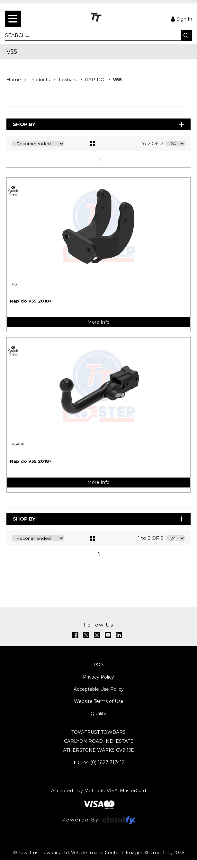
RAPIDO (95, 80)
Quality (98, 713)
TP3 (13, 284)
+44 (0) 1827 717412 (98, 762)
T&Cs (98, 665)
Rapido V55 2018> (31, 300)
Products (40, 80)
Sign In (181, 18)
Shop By (99, 124)
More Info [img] (98, 322)
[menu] (13, 19)
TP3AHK (17, 444)
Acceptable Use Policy (99, 689)
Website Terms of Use (98, 701)
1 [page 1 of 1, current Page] (99, 159)
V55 (117, 80)
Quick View (13, 191)
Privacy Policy (98, 677)
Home (14, 80)
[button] (186, 35)
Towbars (68, 80)
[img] (75, 635)
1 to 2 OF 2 (150, 143)
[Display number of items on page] (175, 143)
